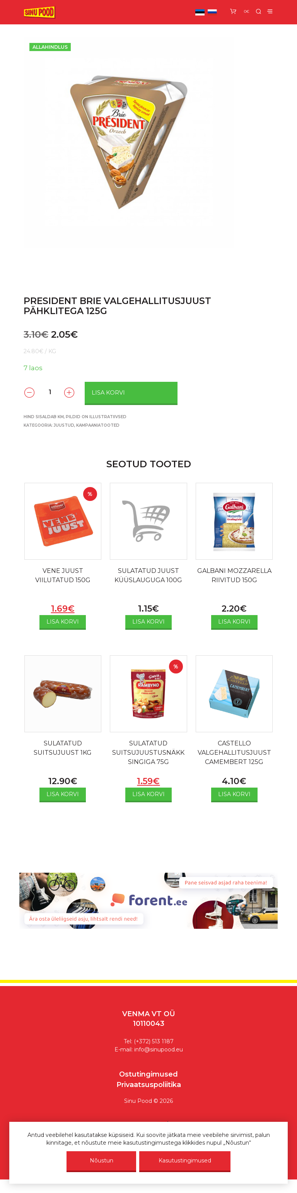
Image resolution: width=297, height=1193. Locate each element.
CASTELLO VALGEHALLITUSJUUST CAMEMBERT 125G (234, 753)
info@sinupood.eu (158, 1049)
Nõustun (101, 1160)
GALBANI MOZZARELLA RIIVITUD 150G (234, 575)
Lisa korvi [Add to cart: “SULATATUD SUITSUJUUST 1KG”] (62, 794)
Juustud (64, 425)
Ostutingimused (148, 1074)
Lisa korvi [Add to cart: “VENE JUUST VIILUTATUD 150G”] (62, 621)
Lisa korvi (108, 392)
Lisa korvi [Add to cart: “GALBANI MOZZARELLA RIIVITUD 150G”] (234, 621)
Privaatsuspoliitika (148, 1084)
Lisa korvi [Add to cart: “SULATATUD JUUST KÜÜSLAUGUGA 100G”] (148, 621)
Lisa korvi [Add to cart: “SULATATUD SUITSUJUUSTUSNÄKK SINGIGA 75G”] (148, 794)
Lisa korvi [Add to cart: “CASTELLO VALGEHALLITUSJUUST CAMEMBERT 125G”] (234, 794)
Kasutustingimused (185, 1160)
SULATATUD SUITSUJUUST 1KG (63, 748)
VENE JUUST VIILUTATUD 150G (62, 575)
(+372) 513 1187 (154, 1041)
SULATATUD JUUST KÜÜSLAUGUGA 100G (148, 575)
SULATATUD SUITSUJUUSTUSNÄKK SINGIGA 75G (148, 753)
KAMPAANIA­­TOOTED (97, 425)
